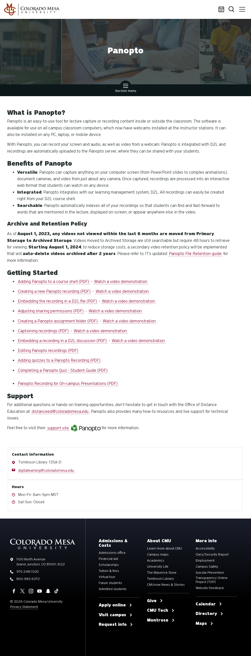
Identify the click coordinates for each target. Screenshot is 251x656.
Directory (209, 613)
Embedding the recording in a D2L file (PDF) (57, 301)
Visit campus (115, 615)
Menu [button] (241, 7)
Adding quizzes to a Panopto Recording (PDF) (59, 360)
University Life (157, 567)
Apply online (115, 605)
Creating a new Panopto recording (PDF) (54, 291)
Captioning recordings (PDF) (43, 331)
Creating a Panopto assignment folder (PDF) (58, 321)
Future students (110, 583)
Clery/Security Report (212, 555)
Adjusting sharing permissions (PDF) (51, 311)
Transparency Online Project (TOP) (212, 580)
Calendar (222, 10)
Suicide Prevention (210, 573)
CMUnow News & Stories (166, 585)
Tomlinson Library (160, 579)
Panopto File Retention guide (195, 253)
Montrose (161, 620)
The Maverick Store (161, 573)
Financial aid (108, 559)
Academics (155, 561)
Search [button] (232, 10)
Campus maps (158, 555)
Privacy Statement (24, 607)
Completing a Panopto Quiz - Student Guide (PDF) (62, 370)
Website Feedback (210, 588)
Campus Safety (207, 567)
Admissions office (112, 553)
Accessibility (205, 548)
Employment (205, 561)
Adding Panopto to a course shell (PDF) (53, 281)
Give (155, 601)
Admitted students (113, 589)
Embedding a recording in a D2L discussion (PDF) (62, 340)
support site (58, 428)
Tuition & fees (109, 571)
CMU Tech (160, 610)
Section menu (125, 88)
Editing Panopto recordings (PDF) (48, 350)
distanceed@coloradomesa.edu (60, 411)
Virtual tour (107, 577)
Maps (204, 623)
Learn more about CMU (164, 548)
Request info (116, 624)
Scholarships (109, 565)
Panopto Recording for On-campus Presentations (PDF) (68, 383)
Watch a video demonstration (120, 281)
